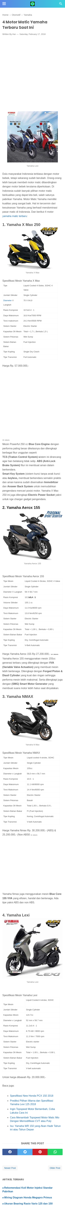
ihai (14, 34)
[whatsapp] (55, 1152)
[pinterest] (40, 1152)
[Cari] (61, 4)
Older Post (55, 1168)
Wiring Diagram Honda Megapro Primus (28, 1197)
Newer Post (10, 1168)
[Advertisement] (32, 72)
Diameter (7, 300)
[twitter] (24, 1152)
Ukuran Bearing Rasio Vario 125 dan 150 (28, 1203)
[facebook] (9, 1152)
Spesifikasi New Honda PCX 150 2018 (32, 1095)
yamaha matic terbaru (14, 216)
